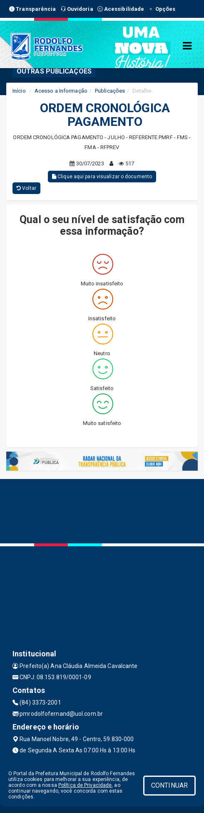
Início (19, 91)
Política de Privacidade (85, 785)
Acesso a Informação (61, 91)
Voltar (26, 188)
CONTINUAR (169, 785)
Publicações (110, 91)
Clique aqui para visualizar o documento (102, 176)
